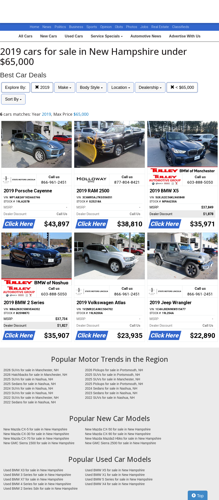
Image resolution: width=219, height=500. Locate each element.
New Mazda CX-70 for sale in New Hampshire (36, 438)
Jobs (144, 27)
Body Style (91, 87)
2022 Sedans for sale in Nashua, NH (29, 402)
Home (34, 27)
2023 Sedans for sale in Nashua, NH (111, 393)
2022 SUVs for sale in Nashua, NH (110, 397)
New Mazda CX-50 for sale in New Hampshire (118, 429)
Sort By (13, 99)
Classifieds (180, 27)
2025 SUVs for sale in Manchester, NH (112, 379)
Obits (119, 27)
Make (64, 87)
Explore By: (15, 87)
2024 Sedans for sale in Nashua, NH (111, 388)
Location (120, 87)
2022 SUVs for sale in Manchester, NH (31, 397)
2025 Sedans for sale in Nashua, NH (29, 384)
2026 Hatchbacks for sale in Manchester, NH (35, 374)
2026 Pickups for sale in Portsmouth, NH (114, 370)
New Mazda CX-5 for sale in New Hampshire (35, 429)
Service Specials (107, 36)
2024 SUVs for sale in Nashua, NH (28, 388)
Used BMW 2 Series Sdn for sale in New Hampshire (40, 488)
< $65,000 (182, 87)
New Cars (48, 36)
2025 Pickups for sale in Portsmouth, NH (114, 384)
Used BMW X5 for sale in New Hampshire (115, 470)
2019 (42, 87)
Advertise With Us (185, 36)
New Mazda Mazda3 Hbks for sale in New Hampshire (123, 438)
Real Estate (160, 27)
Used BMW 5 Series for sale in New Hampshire (119, 479)
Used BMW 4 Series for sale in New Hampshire (37, 484)
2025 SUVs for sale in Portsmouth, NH (112, 374)
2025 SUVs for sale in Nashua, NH (28, 379)
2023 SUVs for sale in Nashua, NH (28, 393)
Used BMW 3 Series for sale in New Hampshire (37, 475)
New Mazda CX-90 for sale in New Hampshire (118, 434)
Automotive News (145, 36)
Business (76, 27)
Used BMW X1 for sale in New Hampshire (115, 475)
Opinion (106, 27)
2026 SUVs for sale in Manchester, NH (31, 370)
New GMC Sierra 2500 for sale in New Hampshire (120, 443)
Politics (60, 27)
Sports (92, 27)
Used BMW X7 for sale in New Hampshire (33, 479)
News (47, 27)
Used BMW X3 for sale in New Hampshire (33, 470)
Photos (132, 27)
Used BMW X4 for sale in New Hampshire (115, 484)
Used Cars (74, 36)
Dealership (150, 87)
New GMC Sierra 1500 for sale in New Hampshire (38, 443)
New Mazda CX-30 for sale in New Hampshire (36, 434)
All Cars (25, 36)
